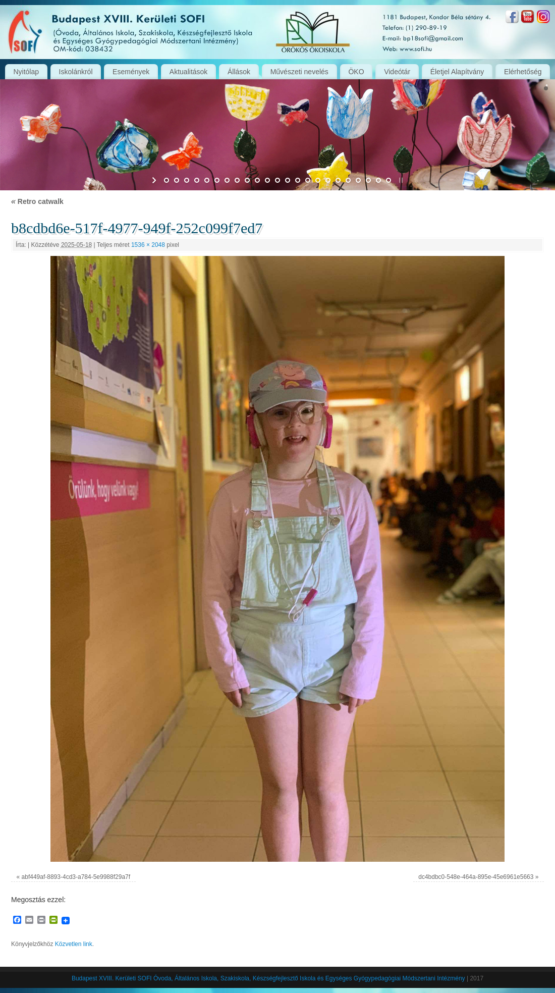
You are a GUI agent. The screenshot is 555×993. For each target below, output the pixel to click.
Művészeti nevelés (299, 72)
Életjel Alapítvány (457, 72)
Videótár (397, 72)
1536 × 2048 (148, 244)
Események (131, 72)
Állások (239, 72)
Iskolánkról (76, 72)
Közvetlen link (73, 944)
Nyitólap (26, 72)
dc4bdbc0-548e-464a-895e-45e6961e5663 (475, 876)
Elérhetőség (523, 72)
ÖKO (356, 72)
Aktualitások (188, 72)
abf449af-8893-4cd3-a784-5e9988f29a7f (76, 876)
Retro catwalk (37, 201)
